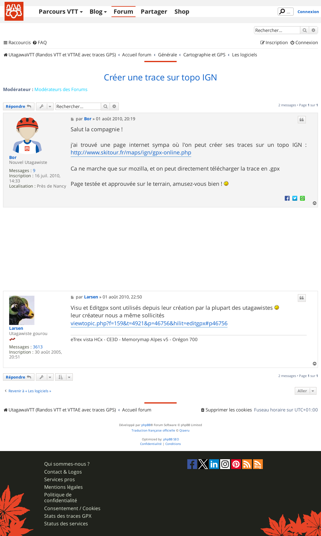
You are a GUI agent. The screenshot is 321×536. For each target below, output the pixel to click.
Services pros (59, 479)
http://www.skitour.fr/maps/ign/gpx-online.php (131, 152)
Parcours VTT (58, 11)
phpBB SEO (171, 439)
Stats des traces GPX (67, 516)
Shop (182, 11)
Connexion (308, 11)
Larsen (16, 328)
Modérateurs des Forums (60, 89)
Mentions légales (63, 487)
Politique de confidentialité (60, 497)
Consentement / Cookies (72, 508)
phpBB (145, 425)
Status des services (66, 524)
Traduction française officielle (153, 430)
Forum (123, 11)
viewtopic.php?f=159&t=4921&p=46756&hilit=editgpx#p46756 (149, 323)
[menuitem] (39, 42)
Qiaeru (184, 430)
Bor (12, 157)
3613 (38, 347)
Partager (154, 11)
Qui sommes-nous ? (67, 464)
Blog (96, 11)
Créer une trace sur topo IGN (160, 77)
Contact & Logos (63, 472)
